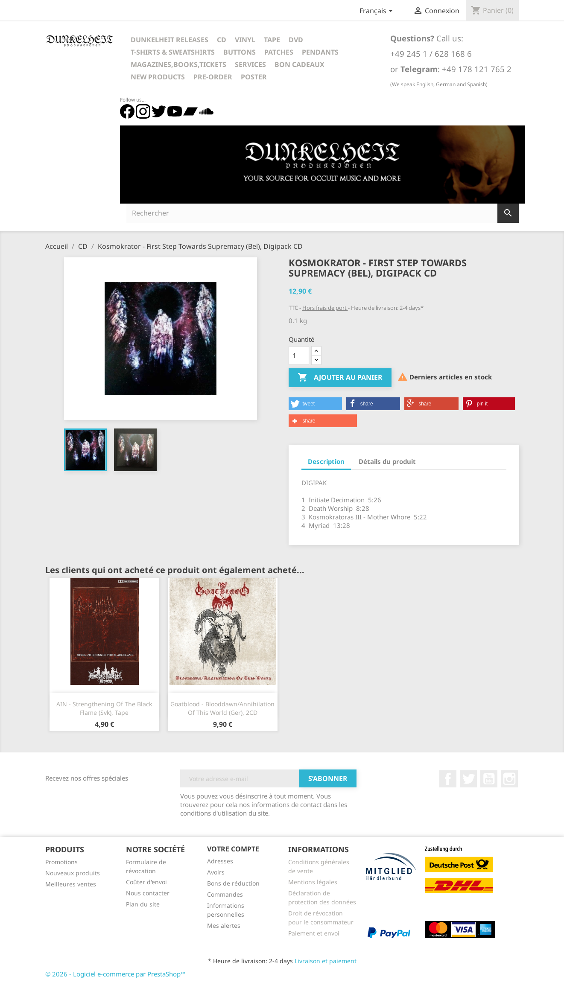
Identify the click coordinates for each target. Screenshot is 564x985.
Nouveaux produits (72, 873)
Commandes (225, 894)
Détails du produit (387, 461)
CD (221, 39)
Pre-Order (212, 77)
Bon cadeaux (299, 64)
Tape (272, 39)
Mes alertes (223, 925)
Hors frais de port (325, 308)
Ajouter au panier (340, 377)
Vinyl (245, 39)
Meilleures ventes (70, 884)
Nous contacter (147, 893)
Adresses (220, 861)
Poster (254, 77)
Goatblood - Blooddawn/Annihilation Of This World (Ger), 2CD (222, 708)
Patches (278, 52)
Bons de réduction (233, 883)
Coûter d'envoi (146, 882)
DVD (296, 39)
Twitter (468, 778)
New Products (158, 77)
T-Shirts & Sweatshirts (173, 52)
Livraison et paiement (326, 961)
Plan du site (143, 904)
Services (250, 64)
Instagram (509, 778)
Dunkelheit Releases (169, 39)
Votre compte (233, 849)
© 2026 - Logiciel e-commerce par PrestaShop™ (115, 974)
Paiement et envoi (313, 933)
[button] (315, 403)
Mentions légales (312, 882)
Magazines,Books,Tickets (178, 64)
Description (326, 461)
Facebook (447, 778)
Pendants (320, 52)
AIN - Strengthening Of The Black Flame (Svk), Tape (104, 708)
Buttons (239, 52)
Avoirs (216, 872)
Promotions (61, 862)
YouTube (488, 778)
